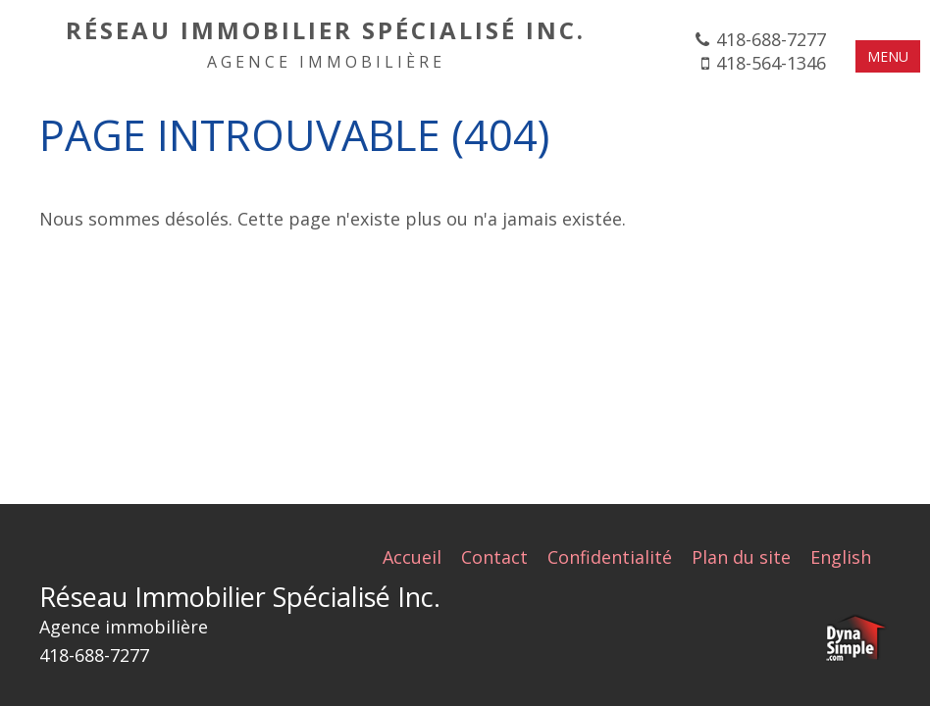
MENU (887, 56)
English (840, 557)
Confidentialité (609, 557)
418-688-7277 (771, 39)
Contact (494, 557)
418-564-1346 (771, 63)
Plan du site (741, 557)
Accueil (412, 557)
